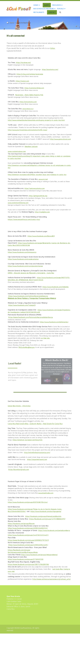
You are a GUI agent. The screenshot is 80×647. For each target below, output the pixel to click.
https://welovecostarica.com (34, 188)
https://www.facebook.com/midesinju (55, 287)
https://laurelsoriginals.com (18, 469)
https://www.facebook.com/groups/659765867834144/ (28, 502)
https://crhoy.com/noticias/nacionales (29, 74)
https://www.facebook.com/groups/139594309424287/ (28, 545)
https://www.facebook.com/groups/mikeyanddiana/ (39, 555)
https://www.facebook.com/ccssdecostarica (23, 259)
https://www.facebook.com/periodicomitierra (54, 530)
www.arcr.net (43, 179)
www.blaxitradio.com (45, 493)
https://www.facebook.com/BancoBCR (40, 236)
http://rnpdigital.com (42, 212)
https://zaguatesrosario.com (37, 459)
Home (11, 22)
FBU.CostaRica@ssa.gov (26, 347)
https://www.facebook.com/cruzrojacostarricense (25, 266)
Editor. (52, 48)
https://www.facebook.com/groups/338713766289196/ (28, 564)
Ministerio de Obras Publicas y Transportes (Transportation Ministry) (32, 298)
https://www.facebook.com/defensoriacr (54, 322)
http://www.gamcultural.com (60, 139)
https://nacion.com (22, 81)
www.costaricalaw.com (17, 151)
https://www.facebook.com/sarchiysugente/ (45, 511)
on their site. (45, 338)
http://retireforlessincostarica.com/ (37, 452)
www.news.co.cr (28, 109)
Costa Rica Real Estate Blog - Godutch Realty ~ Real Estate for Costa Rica (35, 423)
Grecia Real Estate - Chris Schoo (19, 406)
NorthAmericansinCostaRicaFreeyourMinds (23, 552)
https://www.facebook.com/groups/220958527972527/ (28, 540)
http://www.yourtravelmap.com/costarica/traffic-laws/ (27, 130)
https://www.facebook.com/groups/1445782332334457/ (28, 535)
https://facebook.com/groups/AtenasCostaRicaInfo (43, 516)
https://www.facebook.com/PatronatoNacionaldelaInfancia (30, 317)
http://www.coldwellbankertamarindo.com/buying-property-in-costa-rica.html (36, 120)
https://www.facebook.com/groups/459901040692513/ (28, 528)
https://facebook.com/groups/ (19, 550)
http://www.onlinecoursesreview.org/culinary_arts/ (51, 579)
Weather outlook (31, 147)
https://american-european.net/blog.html (27, 440)
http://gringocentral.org (38, 196)
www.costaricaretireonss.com (18, 203)
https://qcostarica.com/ (50, 69)
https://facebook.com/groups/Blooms (21, 523)
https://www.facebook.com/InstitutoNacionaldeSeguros (28, 296)
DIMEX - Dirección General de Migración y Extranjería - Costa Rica (31, 273)
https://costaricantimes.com (34, 88)
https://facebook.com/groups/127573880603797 (47, 519)
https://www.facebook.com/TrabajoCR (21, 305)
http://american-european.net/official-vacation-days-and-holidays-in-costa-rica (37, 175)
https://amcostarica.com (28, 102)
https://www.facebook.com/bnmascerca (22, 252)
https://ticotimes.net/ (23, 63)
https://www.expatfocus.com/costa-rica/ (24, 219)
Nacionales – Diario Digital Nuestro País (29, 95)
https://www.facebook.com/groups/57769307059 (25, 559)
